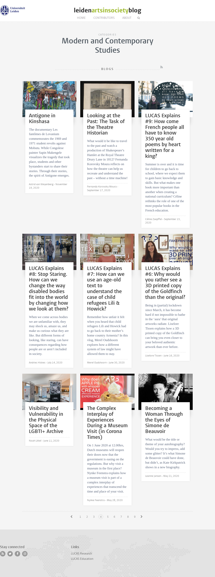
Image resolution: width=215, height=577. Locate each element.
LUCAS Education (82, 559)
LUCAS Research (81, 553)
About (126, 18)
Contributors (104, 18)
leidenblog (107, 10)
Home (81, 18)
